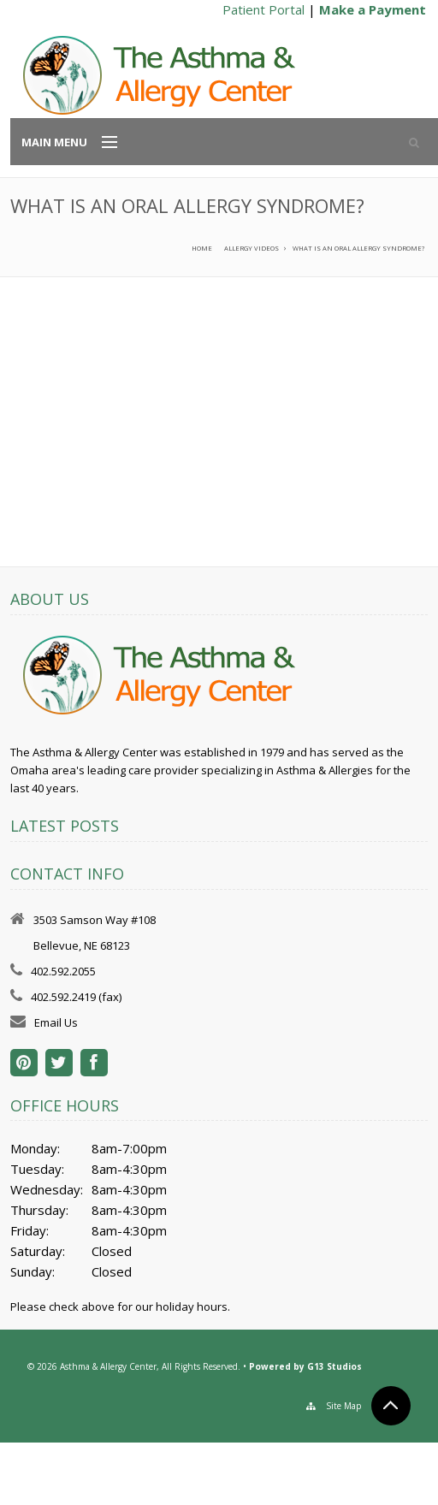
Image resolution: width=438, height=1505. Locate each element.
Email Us (56, 1022)
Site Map (343, 1406)
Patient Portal (263, 9)
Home (202, 248)
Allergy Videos (251, 248)
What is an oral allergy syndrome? (358, 248)
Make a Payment (372, 9)
